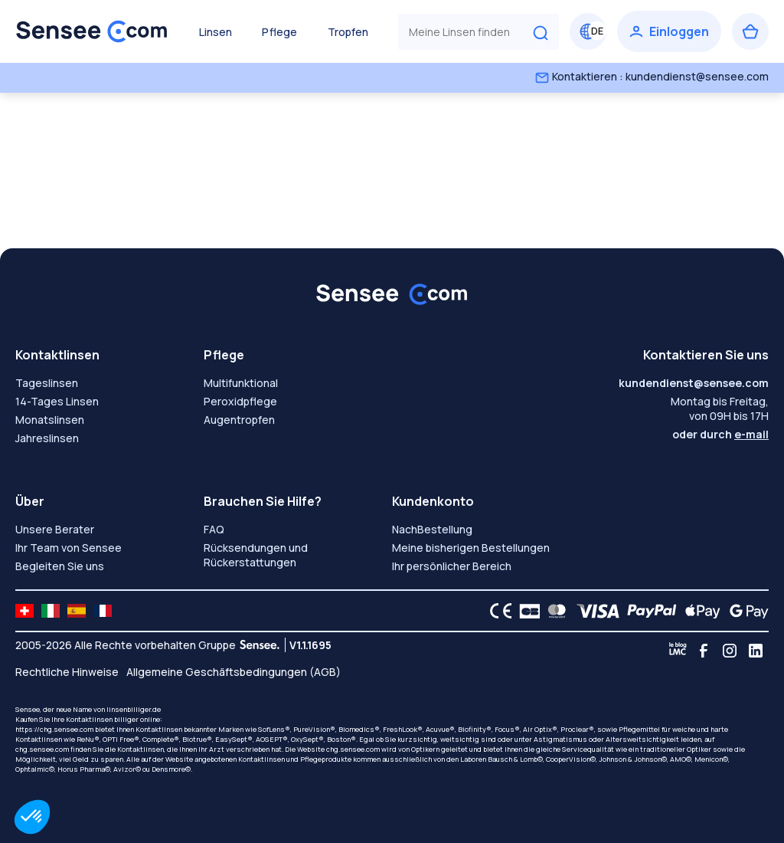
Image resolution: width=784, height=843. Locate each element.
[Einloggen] (669, 31)
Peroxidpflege (240, 401)
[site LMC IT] (50, 611)
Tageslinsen (46, 383)
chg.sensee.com (42, 749)
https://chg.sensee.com (54, 729)
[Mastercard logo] (554, 610)
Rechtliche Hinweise (67, 671)
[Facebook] (703, 650)
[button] (32, 817)
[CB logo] (525, 610)
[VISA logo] (593, 610)
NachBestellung (432, 529)
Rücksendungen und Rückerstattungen (256, 554)
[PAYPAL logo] (648, 610)
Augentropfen (239, 419)
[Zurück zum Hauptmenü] (91, 31)
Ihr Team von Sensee (68, 547)
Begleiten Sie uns (59, 566)
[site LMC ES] (76, 611)
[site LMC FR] (102, 611)
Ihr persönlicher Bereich (451, 566)
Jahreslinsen (47, 438)
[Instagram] (729, 650)
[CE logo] (496, 610)
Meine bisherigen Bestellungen (471, 547)
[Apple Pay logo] (698, 610)
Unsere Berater (54, 529)
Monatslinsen (49, 419)
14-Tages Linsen (57, 401)
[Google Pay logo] (745, 610)
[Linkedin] (755, 650)
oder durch (720, 434)
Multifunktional (241, 383)
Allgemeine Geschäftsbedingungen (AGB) (233, 671)
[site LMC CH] (24, 611)
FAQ (214, 529)
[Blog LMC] (677, 650)
